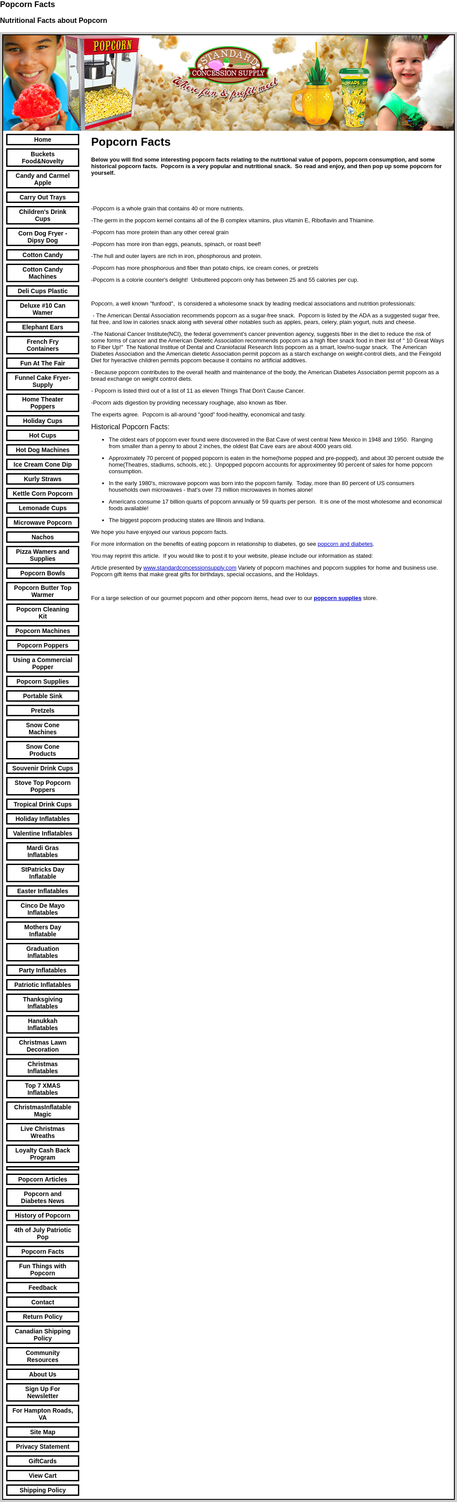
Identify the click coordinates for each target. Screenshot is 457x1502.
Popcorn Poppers (43, 645)
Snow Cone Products (42, 750)
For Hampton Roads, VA (42, 1414)
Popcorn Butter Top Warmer (42, 591)
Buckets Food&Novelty (43, 158)
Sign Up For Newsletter (42, 1392)
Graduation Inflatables (42, 952)
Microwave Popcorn (43, 522)
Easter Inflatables (42, 891)
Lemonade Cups (43, 508)
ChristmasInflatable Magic (42, 1111)
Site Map (42, 1432)
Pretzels (43, 710)
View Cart (43, 1475)
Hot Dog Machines (43, 449)
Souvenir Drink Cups (42, 768)
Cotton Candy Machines (42, 273)
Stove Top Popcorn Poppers (42, 786)
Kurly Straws (43, 478)
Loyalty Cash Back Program (42, 1154)
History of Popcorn (42, 1215)
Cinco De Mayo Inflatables (43, 909)
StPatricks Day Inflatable (42, 873)
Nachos (43, 537)
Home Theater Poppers (42, 403)
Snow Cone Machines (42, 729)
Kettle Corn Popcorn (43, 493)
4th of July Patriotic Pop (42, 1233)
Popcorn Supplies (42, 681)
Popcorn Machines (42, 630)
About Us (42, 1374)
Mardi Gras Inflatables (42, 851)
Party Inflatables (42, 970)
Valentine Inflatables (43, 833)
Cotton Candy (42, 254)
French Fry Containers (42, 345)
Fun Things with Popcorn (42, 1270)
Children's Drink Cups (42, 215)
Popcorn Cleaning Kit (42, 613)
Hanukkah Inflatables (42, 1024)
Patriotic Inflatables (42, 984)
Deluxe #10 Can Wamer (43, 309)
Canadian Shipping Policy (43, 1335)
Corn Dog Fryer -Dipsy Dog (42, 237)
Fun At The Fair (42, 363)
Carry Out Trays (42, 197)
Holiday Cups (42, 420)
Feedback (43, 1287)
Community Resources (43, 1356)
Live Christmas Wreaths (43, 1132)
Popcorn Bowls (42, 573)
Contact (42, 1302)
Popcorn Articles (42, 1179)
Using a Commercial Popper (43, 663)
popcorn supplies (337, 598)
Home (43, 139)
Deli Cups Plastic (43, 291)
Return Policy (43, 1316)
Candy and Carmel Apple (43, 179)
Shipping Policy (42, 1490)
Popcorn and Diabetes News (43, 1197)
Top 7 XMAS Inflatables (43, 1089)
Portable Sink (42, 695)
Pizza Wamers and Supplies (43, 555)
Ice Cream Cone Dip (43, 464)
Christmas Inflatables (42, 1067)
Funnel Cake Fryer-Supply (43, 381)
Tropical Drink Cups (43, 804)
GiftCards (43, 1461)
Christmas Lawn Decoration (42, 1046)
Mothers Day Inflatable (42, 931)
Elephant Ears (42, 327)
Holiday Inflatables (42, 818)
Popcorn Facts (42, 1251)
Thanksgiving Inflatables (43, 1003)
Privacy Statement (42, 1446)
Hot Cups (42, 435)
